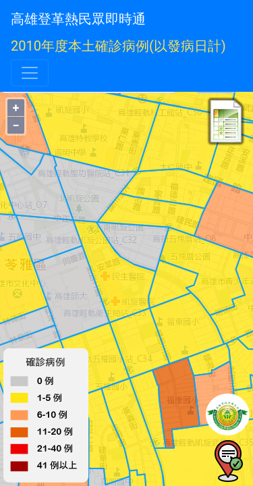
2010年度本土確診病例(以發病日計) (118, 46)
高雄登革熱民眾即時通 (78, 19)
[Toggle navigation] (30, 72)
